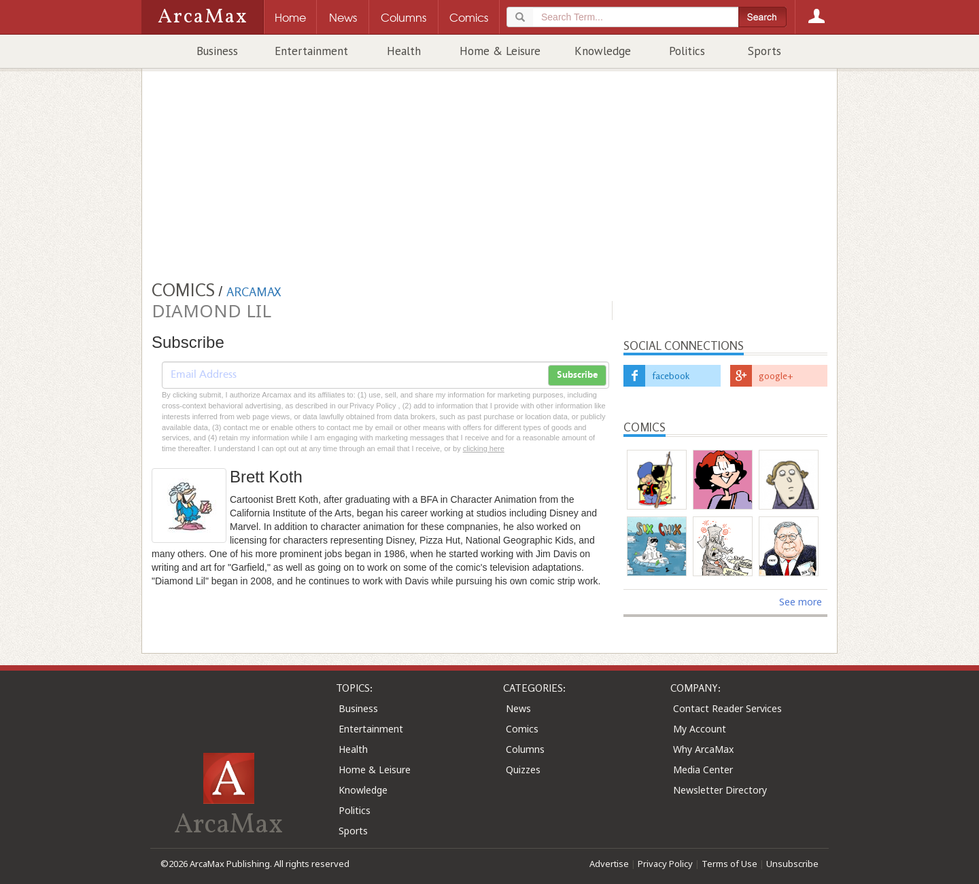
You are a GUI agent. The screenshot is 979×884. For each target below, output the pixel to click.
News (518, 708)
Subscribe (577, 375)
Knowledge (602, 50)
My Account (699, 728)
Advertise (609, 864)
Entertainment (311, 50)
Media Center (703, 769)
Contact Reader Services (727, 708)
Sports (764, 50)
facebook (670, 375)
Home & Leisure (500, 50)
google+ (776, 375)
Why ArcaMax (703, 749)
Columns (525, 749)
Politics (687, 50)
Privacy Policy (665, 864)
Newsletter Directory (720, 789)
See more (800, 601)
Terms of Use (729, 864)
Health (404, 50)
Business (217, 50)
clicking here (483, 448)
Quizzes (523, 769)
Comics (522, 728)
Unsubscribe (792, 864)
